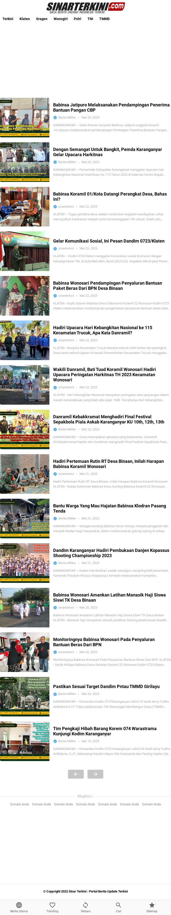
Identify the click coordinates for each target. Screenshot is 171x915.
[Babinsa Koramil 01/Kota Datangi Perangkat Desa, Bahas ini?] (24, 206)
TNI (90, 19)
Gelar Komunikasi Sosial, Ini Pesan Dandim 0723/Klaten (109, 241)
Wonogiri (61, 19)
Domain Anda (19, 804)
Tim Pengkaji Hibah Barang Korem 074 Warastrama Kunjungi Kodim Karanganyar (105, 731)
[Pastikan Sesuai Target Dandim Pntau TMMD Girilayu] (24, 697)
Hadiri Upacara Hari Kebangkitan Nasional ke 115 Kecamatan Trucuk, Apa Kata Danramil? (102, 330)
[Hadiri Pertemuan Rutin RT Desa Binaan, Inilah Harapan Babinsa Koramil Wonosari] (24, 474)
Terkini (7, 19)
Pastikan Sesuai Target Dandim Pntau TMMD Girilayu (106, 686)
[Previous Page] (76, 774)
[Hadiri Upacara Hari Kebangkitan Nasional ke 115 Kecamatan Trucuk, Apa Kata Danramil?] (24, 340)
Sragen (41, 19)
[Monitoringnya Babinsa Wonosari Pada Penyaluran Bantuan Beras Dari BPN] (24, 652)
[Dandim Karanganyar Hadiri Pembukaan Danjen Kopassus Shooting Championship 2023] (24, 563)
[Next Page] (95, 774)
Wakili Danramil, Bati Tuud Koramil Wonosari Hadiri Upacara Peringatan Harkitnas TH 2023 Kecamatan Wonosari (104, 374)
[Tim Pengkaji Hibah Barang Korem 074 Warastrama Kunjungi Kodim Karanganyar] (24, 741)
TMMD (104, 19)
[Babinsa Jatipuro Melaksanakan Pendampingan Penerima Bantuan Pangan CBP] (24, 117)
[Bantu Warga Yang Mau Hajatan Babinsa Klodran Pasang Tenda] (24, 518)
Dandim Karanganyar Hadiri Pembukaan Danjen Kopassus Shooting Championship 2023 (111, 553)
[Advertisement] (85, 58)
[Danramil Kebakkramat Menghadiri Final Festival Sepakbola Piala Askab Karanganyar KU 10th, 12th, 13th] (24, 429)
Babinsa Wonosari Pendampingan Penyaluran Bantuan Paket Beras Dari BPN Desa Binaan (107, 285)
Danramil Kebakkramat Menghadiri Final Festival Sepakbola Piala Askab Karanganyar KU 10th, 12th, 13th (108, 419)
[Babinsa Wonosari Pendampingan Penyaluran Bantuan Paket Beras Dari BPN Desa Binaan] (24, 296)
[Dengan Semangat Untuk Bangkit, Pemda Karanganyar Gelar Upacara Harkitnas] (24, 162)
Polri (77, 19)
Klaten (25, 19)
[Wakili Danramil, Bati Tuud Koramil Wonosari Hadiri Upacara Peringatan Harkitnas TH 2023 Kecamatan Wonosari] (24, 385)
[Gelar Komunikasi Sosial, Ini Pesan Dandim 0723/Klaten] (24, 251)
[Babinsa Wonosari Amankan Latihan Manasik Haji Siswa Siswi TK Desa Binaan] (24, 607)
